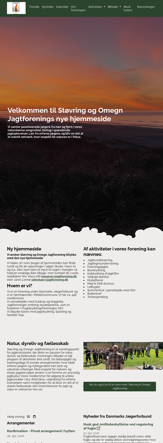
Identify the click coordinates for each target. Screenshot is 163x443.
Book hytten (128, 8)
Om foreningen (78, 8)
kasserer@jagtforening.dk (59, 276)
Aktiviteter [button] (95, 6)
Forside (34, 6)
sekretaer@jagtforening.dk (49, 279)
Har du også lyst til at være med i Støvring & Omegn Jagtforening (119, 386)
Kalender (62, 6)
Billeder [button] (113, 6)
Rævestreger (146, 6)
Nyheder (48, 6)
